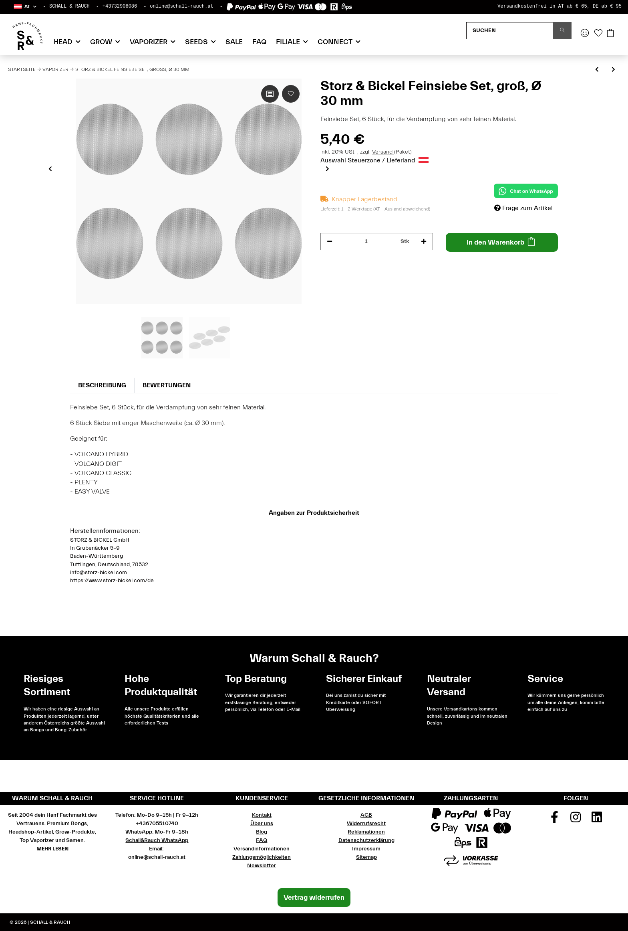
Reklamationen (366, 832)
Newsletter (261, 865)
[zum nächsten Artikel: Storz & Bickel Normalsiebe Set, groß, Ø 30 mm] (613, 70)
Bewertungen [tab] (167, 385)
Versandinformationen (261, 849)
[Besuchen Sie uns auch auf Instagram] (576, 820)
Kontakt (262, 815)
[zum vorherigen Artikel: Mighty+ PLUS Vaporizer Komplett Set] (597, 70)
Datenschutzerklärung (366, 840)
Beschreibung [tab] (102, 385)
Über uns (261, 823)
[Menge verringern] (329, 241)
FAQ (259, 42)
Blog (261, 832)
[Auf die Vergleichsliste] (270, 94)
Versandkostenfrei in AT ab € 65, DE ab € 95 (559, 6)
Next (327, 168)
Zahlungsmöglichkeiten (261, 857)
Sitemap (366, 857)
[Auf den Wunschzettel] (291, 94)
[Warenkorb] (610, 33)
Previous (50, 168)
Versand (383, 152)
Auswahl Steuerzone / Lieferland (374, 160)
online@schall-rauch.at (181, 6)
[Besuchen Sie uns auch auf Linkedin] (596, 820)
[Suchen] (510, 30)
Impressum (366, 849)
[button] (24, 6)
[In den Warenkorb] (502, 242)
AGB (366, 815)
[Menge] (366, 241)
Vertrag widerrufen (314, 897)
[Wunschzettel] (598, 33)
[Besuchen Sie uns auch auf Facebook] (554, 820)
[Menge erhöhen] (424, 241)
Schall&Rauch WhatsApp (156, 840)
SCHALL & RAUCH (69, 6)
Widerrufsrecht (366, 823)
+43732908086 (120, 6)
